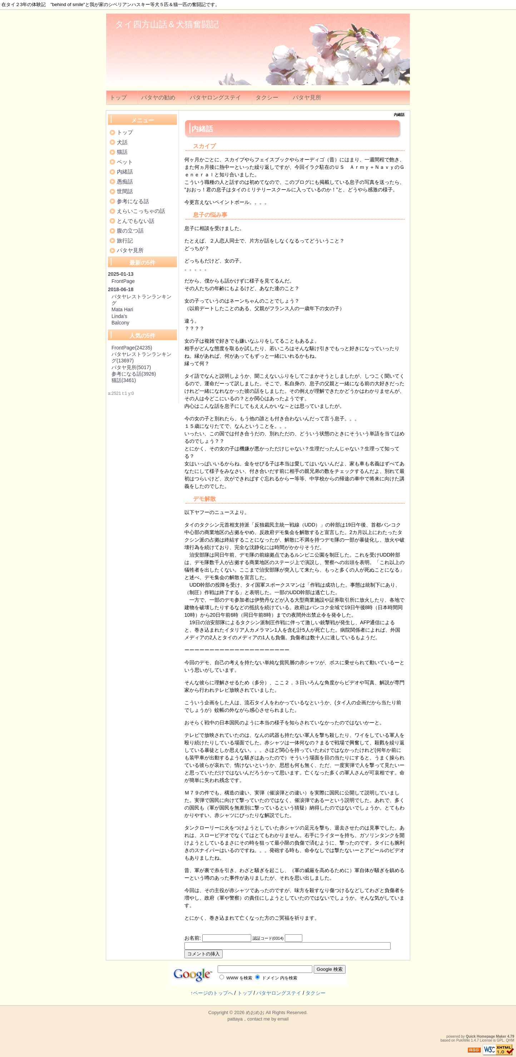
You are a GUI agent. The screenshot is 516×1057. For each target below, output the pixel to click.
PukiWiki (463, 1040)
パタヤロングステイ (215, 97)
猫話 (122, 152)
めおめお (255, 1012)
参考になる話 (133, 201)
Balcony (120, 323)
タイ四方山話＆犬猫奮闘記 (167, 24)
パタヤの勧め (158, 97)
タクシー (266, 97)
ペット (125, 162)
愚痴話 (125, 181)
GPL (500, 1040)
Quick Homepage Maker (486, 1036)
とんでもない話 (135, 221)
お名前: (193, 938)
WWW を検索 (235, 977)
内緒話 (125, 171)
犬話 (122, 142)
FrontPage (123, 281)
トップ (118, 97)
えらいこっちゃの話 (141, 211)
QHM (510, 1040)
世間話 (125, 191)
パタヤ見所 (307, 97)
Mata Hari (122, 309)
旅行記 (125, 241)
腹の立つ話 (130, 230)
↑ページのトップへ (211, 993)
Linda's (119, 316)
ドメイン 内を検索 (276, 977)
